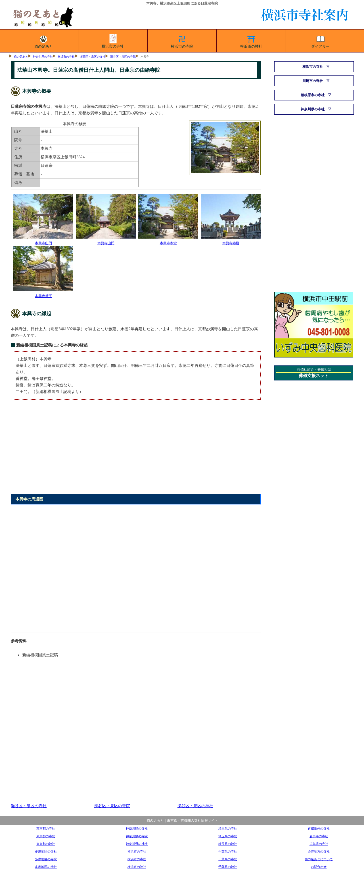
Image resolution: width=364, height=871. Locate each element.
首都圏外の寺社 (319, 828)
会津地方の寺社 (319, 851)
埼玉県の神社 (227, 843)
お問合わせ (319, 866)
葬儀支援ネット (314, 375)
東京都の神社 (45, 843)
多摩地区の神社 (46, 866)
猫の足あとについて (319, 859)
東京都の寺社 (45, 828)
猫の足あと (43, 41)
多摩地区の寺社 (46, 851)
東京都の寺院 (45, 836)
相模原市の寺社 (313, 95)
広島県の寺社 (318, 843)
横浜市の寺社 (113, 41)
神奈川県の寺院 (137, 836)
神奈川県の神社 (137, 843)
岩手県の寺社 (318, 836)
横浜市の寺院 (182, 41)
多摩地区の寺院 (46, 859)
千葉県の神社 (227, 866)
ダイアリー (320, 41)
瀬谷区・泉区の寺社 (92, 56)
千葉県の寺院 (227, 859)
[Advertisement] (135, 450)
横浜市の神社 (251, 41)
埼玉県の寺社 (227, 828)
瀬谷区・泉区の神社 (195, 805)
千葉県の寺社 (227, 851)
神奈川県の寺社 (43, 56)
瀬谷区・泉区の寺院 (123, 56)
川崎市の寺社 (312, 81)
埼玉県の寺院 (227, 836)
